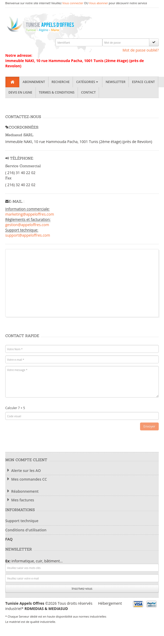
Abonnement (34, 82)
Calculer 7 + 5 (15, 408)
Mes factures (19, 499)
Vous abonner (98, 3)
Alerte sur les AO (23, 470)
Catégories (87, 82)
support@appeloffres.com (27, 235)
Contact (88, 92)
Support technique (21, 520)
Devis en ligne (20, 92)
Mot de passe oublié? (141, 50)
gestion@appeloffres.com (27, 224)
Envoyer (149, 426)
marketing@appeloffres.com (29, 214)
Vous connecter (72, 3)
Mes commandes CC (26, 479)
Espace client (143, 82)
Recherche (61, 82)
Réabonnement (22, 491)
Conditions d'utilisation (25, 529)
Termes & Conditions (56, 92)
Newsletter (115, 82)
